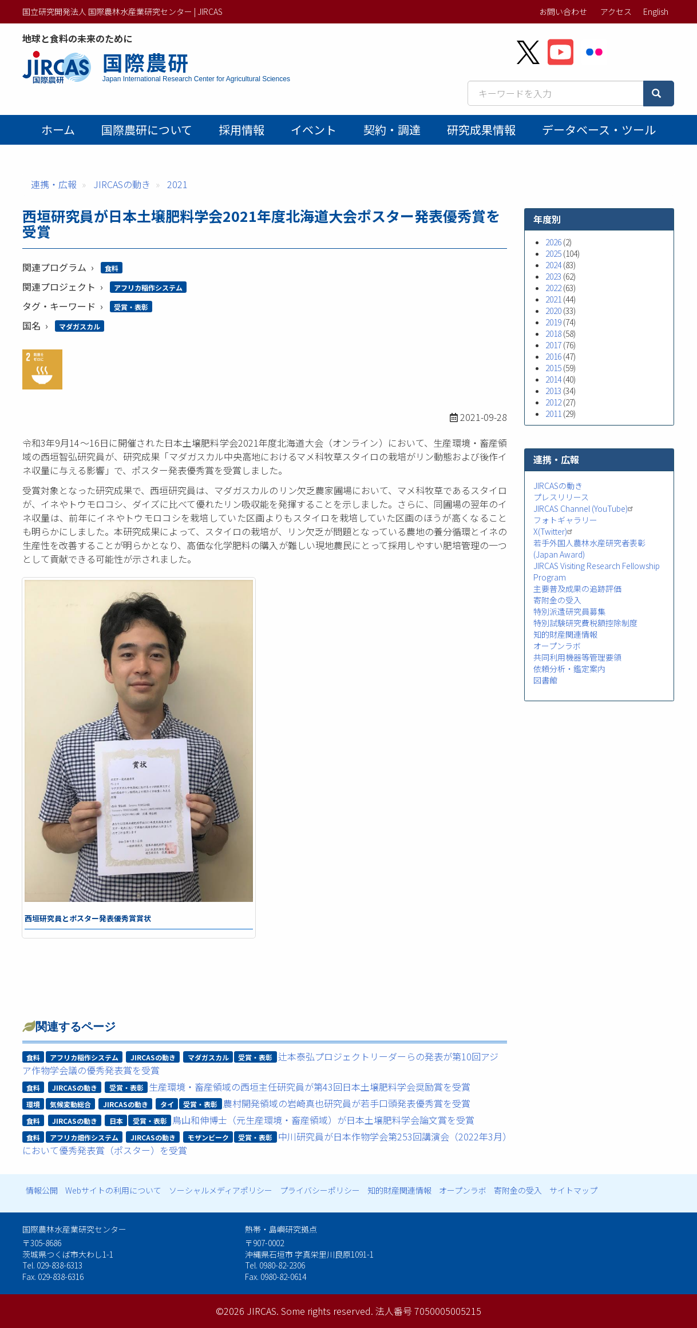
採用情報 (241, 129)
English (655, 11)
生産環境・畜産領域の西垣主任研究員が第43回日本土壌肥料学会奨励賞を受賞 (309, 1087)
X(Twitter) (554, 531)
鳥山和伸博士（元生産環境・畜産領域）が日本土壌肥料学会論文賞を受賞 (323, 1120)
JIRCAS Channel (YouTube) (584, 508)
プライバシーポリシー (320, 1190)
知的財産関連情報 (565, 634)
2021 (177, 184)
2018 (553, 333)
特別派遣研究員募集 (569, 611)
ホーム (58, 129)
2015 (553, 367)
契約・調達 (392, 129)
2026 (553, 242)
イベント (313, 129)
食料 (111, 268)
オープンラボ (557, 645)
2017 (553, 345)
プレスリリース (561, 497)
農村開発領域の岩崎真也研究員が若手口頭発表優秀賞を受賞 (346, 1103)
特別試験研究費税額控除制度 (585, 623)
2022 (553, 287)
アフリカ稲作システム (148, 287)
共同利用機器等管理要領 (577, 657)
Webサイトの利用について (113, 1190)
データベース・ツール (599, 129)
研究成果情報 (481, 129)
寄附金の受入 (557, 600)
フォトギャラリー (565, 520)
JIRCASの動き (122, 184)
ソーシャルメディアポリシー (220, 1190)
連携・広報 (54, 184)
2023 (553, 276)
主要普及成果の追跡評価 (577, 588)
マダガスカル (79, 326)
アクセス (616, 11)
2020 (553, 310)
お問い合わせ (563, 11)
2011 (553, 413)
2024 (553, 265)
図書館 (545, 680)
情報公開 (42, 1190)
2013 (553, 390)
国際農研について (146, 129)
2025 (553, 253)
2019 (553, 322)
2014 (553, 379)
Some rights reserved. (327, 1311)
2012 (553, 402)
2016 (553, 356)
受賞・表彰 (131, 307)
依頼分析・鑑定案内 (569, 668)
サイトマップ (573, 1190)
